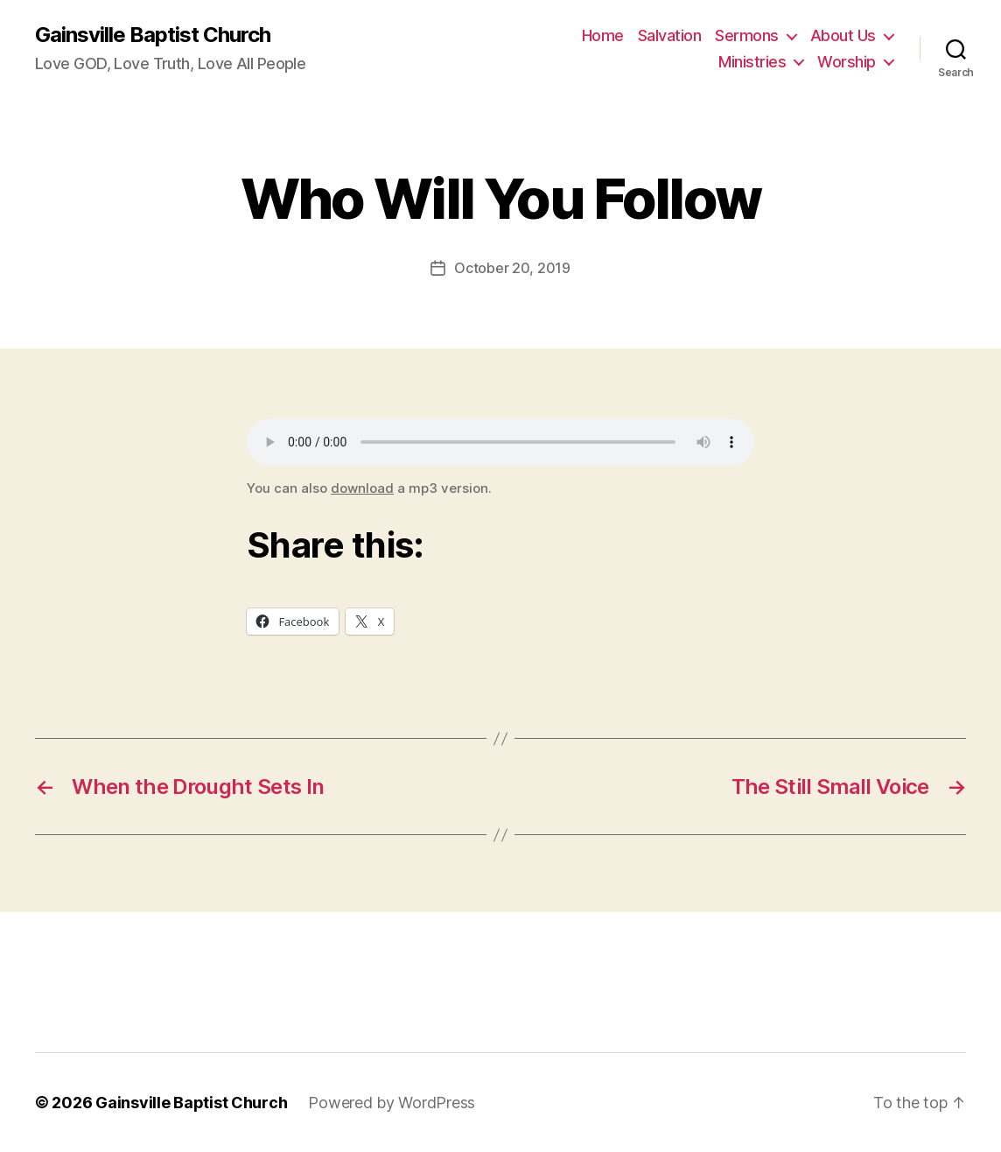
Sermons (747, 35)
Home (603, 35)
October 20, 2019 (512, 268)
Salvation (670, 35)
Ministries (752, 62)
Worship (846, 62)
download (362, 488)
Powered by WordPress (391, 1102)
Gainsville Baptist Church (152, 35)
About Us (843, 35)
